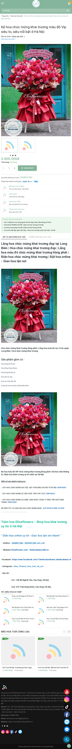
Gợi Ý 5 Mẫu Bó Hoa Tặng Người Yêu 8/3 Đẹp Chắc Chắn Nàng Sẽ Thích (27, 222)
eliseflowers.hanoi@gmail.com (17, 718)
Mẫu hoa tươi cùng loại (15, 631)
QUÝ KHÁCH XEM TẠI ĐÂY (53, 508)
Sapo (52, 746)
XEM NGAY (61, 487)
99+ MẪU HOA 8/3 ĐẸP (11, 592)
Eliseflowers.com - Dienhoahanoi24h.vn (30, 550)
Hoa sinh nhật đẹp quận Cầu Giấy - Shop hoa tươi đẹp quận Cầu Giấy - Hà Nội (29, 230)
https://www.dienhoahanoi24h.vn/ (20, 722)
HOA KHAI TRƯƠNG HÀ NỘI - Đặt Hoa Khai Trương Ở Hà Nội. (24, 225)
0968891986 (26, 177)
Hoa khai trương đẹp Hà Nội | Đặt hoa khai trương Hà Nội (23, 227)
